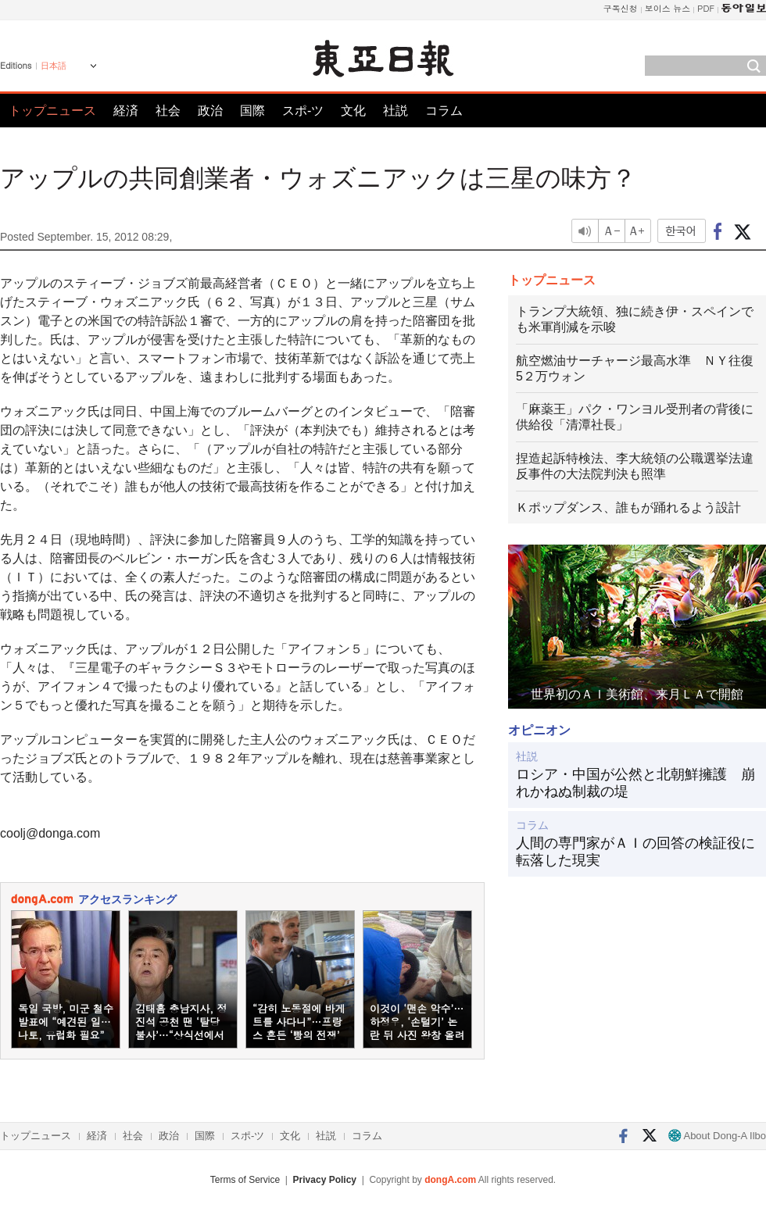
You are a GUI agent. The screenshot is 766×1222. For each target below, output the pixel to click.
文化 (353, 110)
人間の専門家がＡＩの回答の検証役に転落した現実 (635, 851)
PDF (705, 8)
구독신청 (620, 8)
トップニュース (52, 110)
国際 (252, 110)
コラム (444, 110)
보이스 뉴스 (668, 8)
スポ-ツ (303, 110)
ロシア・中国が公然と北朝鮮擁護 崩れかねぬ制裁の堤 (635, 782)
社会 (168, 110)
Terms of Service (245, 1179)
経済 (125, 110)
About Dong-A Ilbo (717, 1136)
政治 (210, 110)
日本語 (53, 65)
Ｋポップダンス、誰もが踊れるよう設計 (628, 507)
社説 (395, 110)
